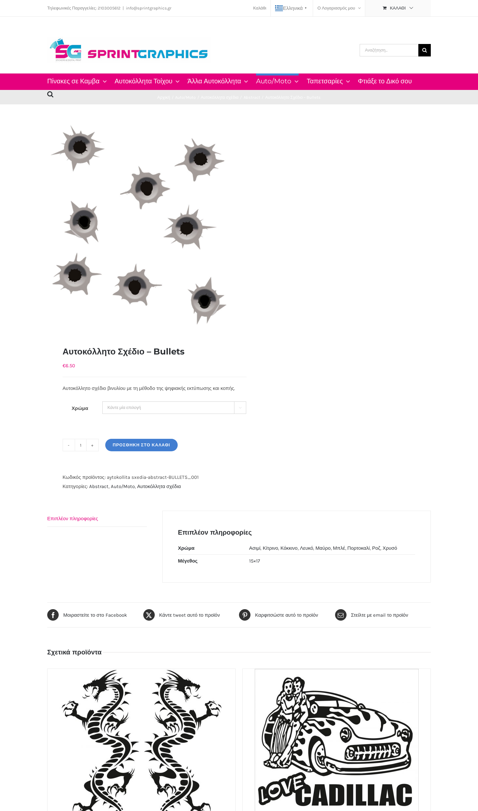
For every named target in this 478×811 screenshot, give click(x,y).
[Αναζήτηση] (424, 50)
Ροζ (376, 548)
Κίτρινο (270, 548)
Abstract (99, 486)
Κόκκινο (288, 548)
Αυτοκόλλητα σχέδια (159, 486)
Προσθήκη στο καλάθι (141, 444)
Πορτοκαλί (359, 548)
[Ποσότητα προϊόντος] (81, 445)
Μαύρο (322, 548)
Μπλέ (339, 548)
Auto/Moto (123, 486)
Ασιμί (255, 548)
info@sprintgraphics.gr (148, 8)
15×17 (254, 561)
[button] (50, 93)
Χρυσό (390, 548)
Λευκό (306, 548)
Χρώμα (80, 408)
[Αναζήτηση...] (389, 50)
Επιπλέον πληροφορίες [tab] (72, 519)
